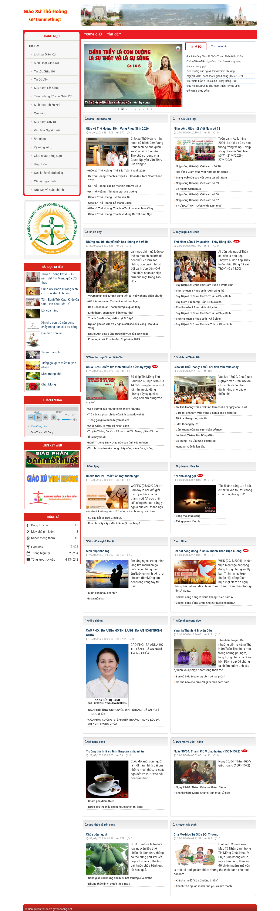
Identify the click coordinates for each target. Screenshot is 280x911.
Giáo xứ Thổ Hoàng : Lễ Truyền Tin (109, 197)
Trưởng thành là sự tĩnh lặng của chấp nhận (115, 751)
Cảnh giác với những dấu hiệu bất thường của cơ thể (121, 878)
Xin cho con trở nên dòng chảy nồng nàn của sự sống (120, 448)
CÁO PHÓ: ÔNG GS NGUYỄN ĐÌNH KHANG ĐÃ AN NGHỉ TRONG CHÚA (123, 712)
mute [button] (59, 419)
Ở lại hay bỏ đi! (97, 437)
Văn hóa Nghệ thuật (47, 130)
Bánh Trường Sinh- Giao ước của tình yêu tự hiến (118, 442)
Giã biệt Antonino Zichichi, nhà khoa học (113, 301)
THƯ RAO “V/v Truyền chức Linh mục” (199, 205)
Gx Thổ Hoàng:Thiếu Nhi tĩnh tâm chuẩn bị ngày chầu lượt (211, 407)
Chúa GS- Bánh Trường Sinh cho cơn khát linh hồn (59, 291)
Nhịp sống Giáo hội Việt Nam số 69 (197, 183)
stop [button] (54, 417)
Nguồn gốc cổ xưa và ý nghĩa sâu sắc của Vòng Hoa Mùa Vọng (123, 326)
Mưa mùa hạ (96, 598)
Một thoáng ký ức (187, 424)
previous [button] (31, 417)
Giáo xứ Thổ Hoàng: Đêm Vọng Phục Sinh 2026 (117, 128)
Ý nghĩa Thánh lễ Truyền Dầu (193, 630)
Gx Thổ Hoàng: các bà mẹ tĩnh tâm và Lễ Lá (115, 185)
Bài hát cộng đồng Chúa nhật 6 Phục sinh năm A (205, 602)
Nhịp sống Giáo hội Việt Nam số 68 (197, 194)
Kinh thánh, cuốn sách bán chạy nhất (110, 312)
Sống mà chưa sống (198, 90)
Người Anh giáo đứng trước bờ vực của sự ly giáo (118, 333)
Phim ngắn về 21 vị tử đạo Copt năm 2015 (114, 339)
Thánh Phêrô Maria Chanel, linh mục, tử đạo (203, 792)
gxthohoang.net (62, 909)
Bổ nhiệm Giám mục (188, 188)
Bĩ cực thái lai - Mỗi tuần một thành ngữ (112, 476)
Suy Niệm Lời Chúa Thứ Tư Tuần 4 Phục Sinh (203, 296)
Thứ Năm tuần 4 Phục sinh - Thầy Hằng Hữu (211, 80)
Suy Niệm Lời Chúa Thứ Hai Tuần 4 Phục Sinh (204, 324)
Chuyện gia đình (45, 181)
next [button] (45, 417)
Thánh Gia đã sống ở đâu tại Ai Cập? (110, 318)
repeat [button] (66, 415)
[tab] (195, 46)
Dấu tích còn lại (51, 333)
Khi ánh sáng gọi (196, 66)
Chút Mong (48, 384)
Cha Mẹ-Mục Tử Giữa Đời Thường (196, 834)
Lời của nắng (49, 310)
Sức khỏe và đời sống (48, 172)
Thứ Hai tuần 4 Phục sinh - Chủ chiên (199, 318)
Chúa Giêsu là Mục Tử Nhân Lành (108, 425)
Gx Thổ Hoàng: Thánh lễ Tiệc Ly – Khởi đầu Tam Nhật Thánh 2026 (125, 178)
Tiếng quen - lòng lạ (188, 521)
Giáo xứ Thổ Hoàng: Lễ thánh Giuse (110, 202)
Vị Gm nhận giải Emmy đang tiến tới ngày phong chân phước (125, 295)
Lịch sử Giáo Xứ (45, 54)
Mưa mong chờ (51, 373)
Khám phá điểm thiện (101, 801)
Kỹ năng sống (43, 147)
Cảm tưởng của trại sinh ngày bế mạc (199, 429)
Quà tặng (40, 113)
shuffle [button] (73, 415)
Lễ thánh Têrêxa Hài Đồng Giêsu (195, 435)
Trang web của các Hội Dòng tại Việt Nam (201, 177)
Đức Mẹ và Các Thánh (49, 189)
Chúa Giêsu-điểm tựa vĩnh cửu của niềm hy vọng (214, 61)
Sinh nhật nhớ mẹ (97, 551)
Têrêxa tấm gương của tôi (191, 418)
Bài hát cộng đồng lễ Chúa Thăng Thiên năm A (204, 597)
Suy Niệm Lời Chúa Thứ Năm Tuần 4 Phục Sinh (213, 85)
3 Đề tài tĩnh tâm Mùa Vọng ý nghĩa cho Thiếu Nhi (206, 412)
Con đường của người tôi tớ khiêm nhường (211, 71)
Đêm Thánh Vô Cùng (42, 432)
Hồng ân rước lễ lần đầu (190, 446)
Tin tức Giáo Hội (44, 71)
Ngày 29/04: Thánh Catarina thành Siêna (201, 787)
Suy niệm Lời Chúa (47, 87)
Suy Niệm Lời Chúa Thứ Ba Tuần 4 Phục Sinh (203, 313)
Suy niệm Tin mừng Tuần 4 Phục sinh (199, 301)
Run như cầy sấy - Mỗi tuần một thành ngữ (114, 523)
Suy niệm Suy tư (45, 121)
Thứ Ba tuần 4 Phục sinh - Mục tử (196, 307)
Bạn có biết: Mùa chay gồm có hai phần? (201, 676)
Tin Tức (34, 46)
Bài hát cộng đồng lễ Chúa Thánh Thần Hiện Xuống (119, 102)
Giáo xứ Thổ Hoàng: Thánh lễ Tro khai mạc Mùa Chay (121, 208)
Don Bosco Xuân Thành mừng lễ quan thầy (114, 307)
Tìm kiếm (114, 34)
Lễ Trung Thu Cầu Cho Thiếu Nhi (196, 440)
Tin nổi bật (195, 46)
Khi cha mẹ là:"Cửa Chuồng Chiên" (197, 880)
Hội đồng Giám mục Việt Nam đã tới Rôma (202, 171)
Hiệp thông (41, 164)
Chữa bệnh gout (96, 834)
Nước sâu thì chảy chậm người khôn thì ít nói (115, 806)
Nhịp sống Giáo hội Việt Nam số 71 (197, 128)
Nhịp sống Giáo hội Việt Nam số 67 (197, 200)
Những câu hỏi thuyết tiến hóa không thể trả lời (117, 242)
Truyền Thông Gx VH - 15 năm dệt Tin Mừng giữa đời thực (123, 431)
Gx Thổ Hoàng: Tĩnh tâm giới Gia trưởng (112, 191)
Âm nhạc (40, 138)
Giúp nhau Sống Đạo (48, 155)
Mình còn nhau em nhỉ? (102, 592)
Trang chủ (93, 34)
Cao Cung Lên (39, 426)
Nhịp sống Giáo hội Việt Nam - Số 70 (198, 166)
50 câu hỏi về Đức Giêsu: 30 (105, 517)
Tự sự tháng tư (51, 352)
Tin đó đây (41, 79)
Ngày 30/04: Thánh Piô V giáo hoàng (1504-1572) (215, 76)
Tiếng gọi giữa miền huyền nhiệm (108, 420)
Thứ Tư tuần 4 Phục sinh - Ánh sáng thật (200, 290)
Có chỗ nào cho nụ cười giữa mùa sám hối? (202, 682)
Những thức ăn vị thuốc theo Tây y (109, 883)
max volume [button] (75, 419)
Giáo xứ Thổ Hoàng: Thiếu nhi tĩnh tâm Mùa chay (206, 367)
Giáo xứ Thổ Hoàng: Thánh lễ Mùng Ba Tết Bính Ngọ (120, 214)
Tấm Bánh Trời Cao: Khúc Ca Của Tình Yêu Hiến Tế (60, 302)
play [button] (38, 417)
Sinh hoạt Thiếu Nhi (47, 104)
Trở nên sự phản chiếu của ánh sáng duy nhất (116, 414)
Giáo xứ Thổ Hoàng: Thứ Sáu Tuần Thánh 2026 (117, 170)
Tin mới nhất (219, 46)
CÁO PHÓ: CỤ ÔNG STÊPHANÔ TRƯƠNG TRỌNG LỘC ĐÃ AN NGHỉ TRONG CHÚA (124, 721)
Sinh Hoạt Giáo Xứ (46, 63)
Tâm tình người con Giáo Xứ (53, 96)
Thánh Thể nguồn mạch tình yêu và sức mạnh (204, 886)
